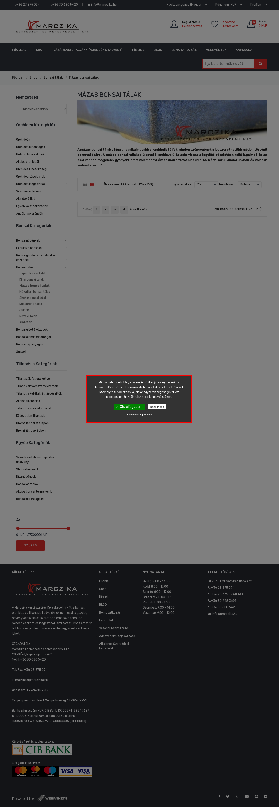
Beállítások (157, 407)
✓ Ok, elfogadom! (129, 407)
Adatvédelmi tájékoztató (139, 414)
